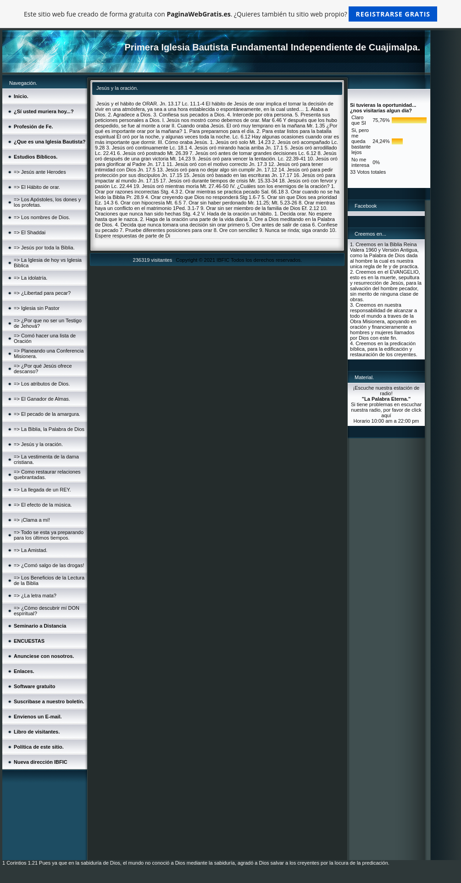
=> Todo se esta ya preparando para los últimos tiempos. (48, 535)
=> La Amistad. (30, 550)
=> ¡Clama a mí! (32, 520)
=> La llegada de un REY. (42, 489)
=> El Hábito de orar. (37, 187)
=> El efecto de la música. (43, 505)
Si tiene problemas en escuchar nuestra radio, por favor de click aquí (386, 410)
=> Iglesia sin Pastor (37, 308)
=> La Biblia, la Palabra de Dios (49, 429)
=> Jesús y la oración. (38, 444)
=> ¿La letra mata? (35, 595)
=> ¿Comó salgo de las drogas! (49, 565)
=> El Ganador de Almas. (42, 399)
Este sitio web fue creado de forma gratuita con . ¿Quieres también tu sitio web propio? (230, 14)
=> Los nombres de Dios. (42, 217)
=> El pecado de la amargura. (47, 414)
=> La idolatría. (30, 278)
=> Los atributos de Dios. (42, 383)
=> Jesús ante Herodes (40, 172)
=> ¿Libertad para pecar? (42, 293)
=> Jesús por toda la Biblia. (44, 247)
